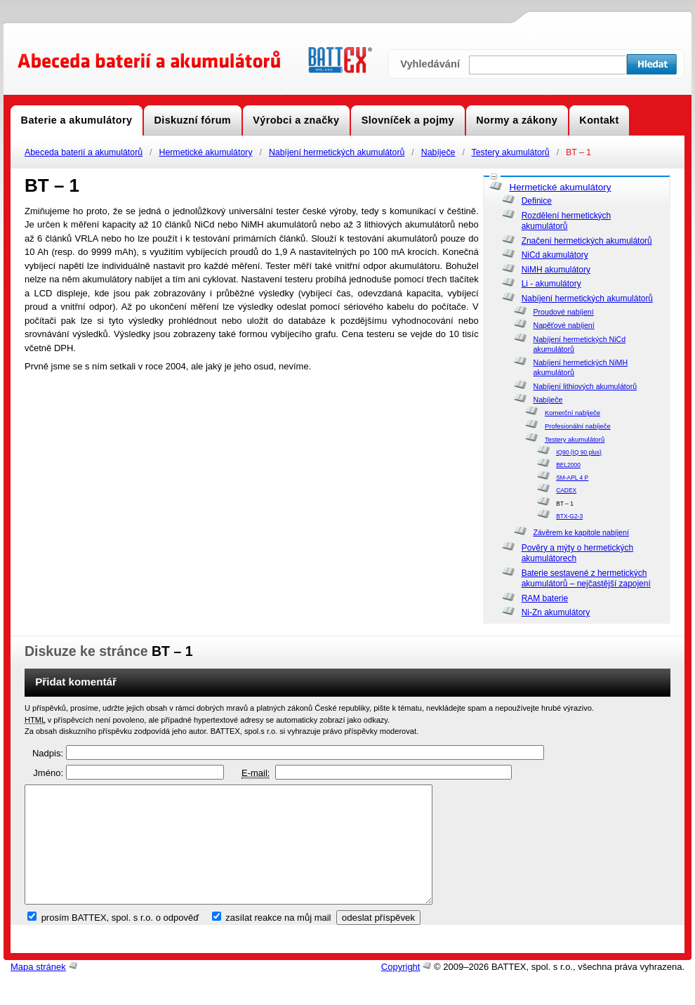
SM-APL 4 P (572, 477)
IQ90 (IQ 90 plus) (579, 452)
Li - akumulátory (551, 284)
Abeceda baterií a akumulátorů (84, 152)
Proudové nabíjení (563, 312)
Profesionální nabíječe (578, 426)
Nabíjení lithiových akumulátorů (585, 386)
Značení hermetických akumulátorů (587, 241)
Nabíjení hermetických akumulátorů (336, 152)
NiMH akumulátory (556, 270)
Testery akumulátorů (511, 152)
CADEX (566, 490)
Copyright (401, 990)
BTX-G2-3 (569, 516)
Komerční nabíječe (572, 412)
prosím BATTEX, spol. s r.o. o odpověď (120, 941)
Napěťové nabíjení (563, 325)
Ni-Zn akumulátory (556, 612)
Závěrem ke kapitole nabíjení (580, 532)
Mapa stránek (38, 990)
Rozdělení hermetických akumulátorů (566, 221)
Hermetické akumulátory (205, 152)
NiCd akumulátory (555, 255)
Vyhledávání (430, 64)
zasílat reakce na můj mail (278, 941)
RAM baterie (545, 598)
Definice (537, 201)
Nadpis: (47, 753)
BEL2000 (568, 464)
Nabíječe (438, 152)
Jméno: (48, 773)
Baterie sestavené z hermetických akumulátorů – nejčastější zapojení (586, 578)
